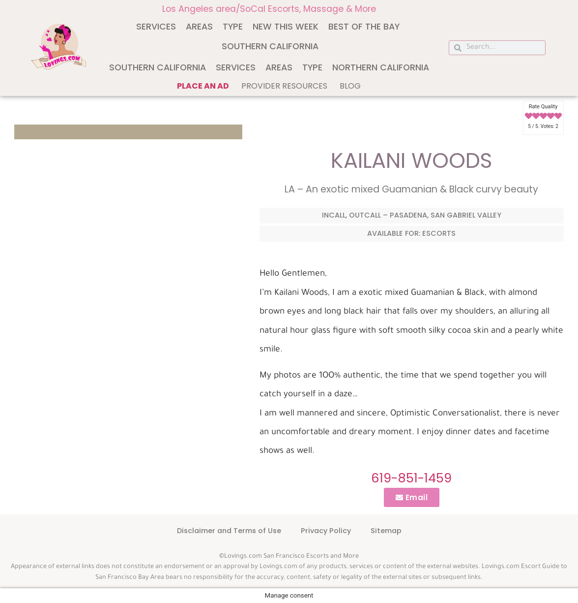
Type (233, 26)
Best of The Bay (364, 26)
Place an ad (203, 86)
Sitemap (386, 531)
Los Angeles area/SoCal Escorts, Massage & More (269, 9)
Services (156, 26)
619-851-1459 (411, 478)
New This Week (285, 26)
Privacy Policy (326, 531)
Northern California (380, 67)
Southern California (270, 46)
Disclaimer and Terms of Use (229, 531)
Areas (199, 26)
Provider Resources (284, 86)
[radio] (528, 117)
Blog (350, 86)
